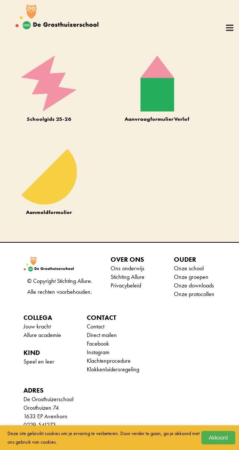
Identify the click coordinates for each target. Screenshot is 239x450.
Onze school (189, 268)
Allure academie (42, 335)
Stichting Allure (127, 277)
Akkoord (218, 438)
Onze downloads (194, 285)
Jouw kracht (37, 326)
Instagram (98, 352)
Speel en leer (38, 361)
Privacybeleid (126, 285)
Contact (95, 326)
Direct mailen (102, 335)
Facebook (98, 343)
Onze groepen (191, 277)
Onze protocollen (194, 294)
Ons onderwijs (127, 268)
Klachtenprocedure (109, 361)
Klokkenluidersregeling (113, 369)
